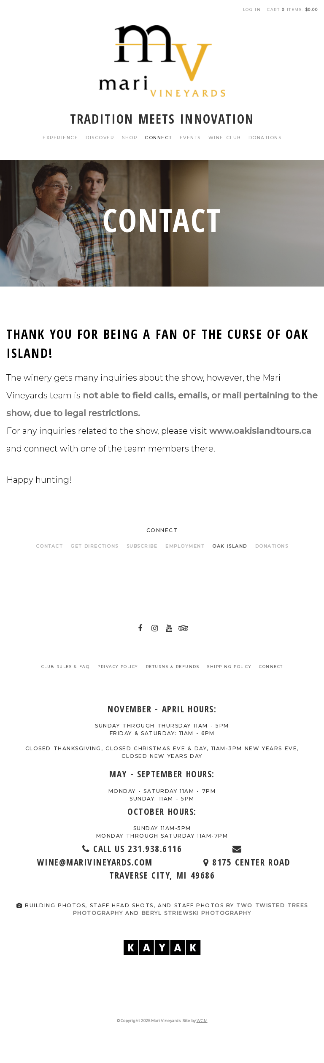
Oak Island (229, 546)
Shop (129, 138)
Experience (60, 138)
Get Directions (94, 546)
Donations (265, 138)
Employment (184, 546)
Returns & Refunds (173, 666)
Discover (100, 138)
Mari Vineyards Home (162, 61)
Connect (158, 138)
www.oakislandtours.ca (260, 431)
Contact (49, 546)
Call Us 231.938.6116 (156, 849)
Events (190, 138)
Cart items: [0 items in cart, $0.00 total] (292, 9)
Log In (252, 9)
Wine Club (224, 138)
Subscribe (142, 546)
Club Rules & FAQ (65, 666)
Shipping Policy (229, 666)
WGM (202, 1020)
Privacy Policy (117, 666)
